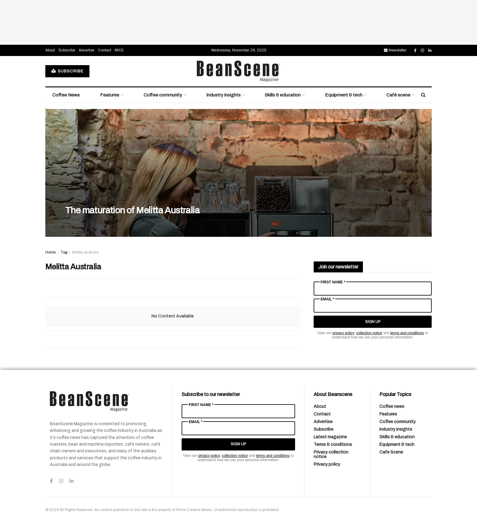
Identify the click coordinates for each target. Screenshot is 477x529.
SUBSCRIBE (67, 71)
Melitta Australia (85, 252)
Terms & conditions (333, 444)
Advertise (86, 50)
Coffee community (163, 95)
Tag (64, 252)
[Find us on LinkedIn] (430, 50)
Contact (104, 50)
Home (50, 252)
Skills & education (283, 95)
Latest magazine (330, 437)
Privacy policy (327, 464)
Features (109, 95)
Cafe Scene (391, 452)
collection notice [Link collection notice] (369, 333)
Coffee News (66, 95)
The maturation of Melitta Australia (132, 210)
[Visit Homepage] (238, 71)
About (50, 50)
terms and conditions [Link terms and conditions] (407, 333)
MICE (119, 50)
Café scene (398, 95)
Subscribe (66, 50)
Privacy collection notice (331, 454)
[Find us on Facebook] (415, 50)
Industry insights (223, 95)
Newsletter (395, 50)
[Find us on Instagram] (422, 50)
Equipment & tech (343, 95)
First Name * (333, 282)
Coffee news (391, 406)
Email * (327, 299)
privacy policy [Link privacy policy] (343, 333)
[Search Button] (423, 95)
